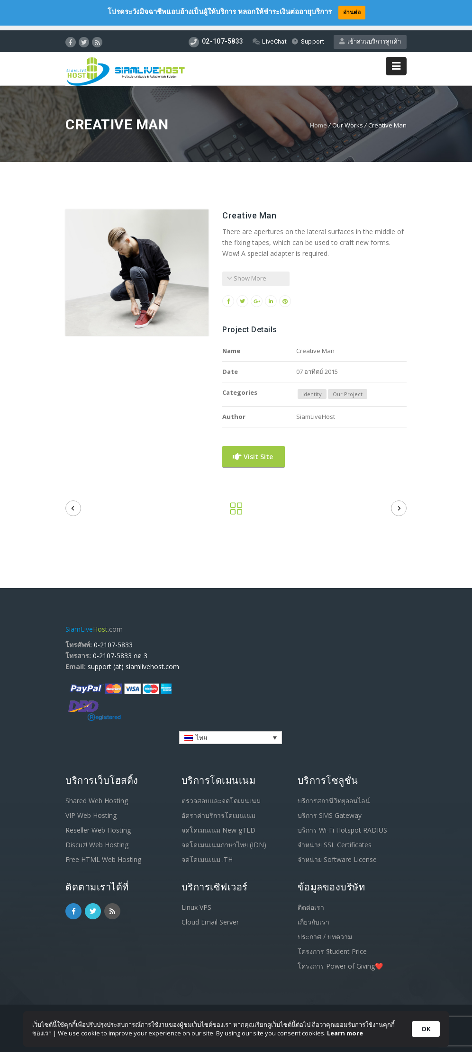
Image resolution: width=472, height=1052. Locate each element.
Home (318, 120)
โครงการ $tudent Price (332, 946)
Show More (246, 273)
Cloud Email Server (210, 916)
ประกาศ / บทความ (325, 931)
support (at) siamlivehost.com (133, 661)
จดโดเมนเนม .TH (207, 854)
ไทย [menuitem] (201, 732)
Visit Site (253, 451)
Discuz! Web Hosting (96, 839)
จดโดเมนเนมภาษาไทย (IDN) (224, 839)
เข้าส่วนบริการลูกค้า (370, 36)
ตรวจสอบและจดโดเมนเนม (221, 795)
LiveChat (269, 36)
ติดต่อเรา (311, 902)
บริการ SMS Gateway (330, 810)
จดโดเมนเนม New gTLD (218, 824)
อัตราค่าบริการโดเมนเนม (218, 810)
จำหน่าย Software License (337, 854)
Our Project (348, 388)
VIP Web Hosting (91, 810)
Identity (312, 388)
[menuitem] (230, 732)
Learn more (345, 1033)
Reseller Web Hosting (98, 824)
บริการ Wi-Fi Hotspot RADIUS (342, 824)
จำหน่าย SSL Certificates (335, 839)
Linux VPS (196, 902)
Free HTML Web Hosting (103, 854)
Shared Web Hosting (96, 795)
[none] (230, 732)
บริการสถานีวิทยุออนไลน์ (334, 795)
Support (307, 36)
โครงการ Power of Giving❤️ (340, 960)
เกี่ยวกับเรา (313, 916)
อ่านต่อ (352, 12)
